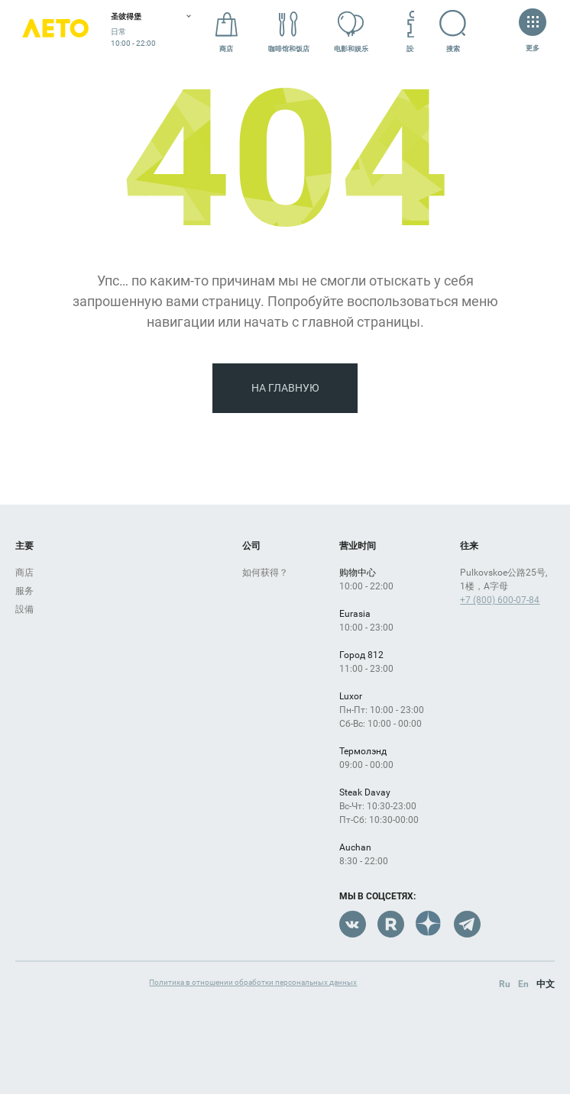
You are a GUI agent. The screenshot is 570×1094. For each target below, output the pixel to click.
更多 (532, 31)
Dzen (429, 924)
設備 (413, 32)
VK (352, 924)
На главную (285, 388)
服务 (24, 591)
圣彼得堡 (126, 16)
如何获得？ (265, 572)
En (523, 984)
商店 (226, 32)
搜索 (464, 31)
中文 (545, 984)
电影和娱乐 (351, 32)
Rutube (390, 924)
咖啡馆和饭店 (288, 32)
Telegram (467, 924)
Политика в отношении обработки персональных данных (253, 982)
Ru (504, 984)
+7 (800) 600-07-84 (499, 600)
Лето (55, 32)
